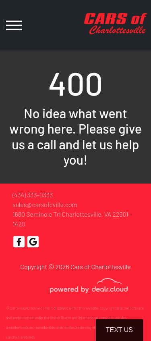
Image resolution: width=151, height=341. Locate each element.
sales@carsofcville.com (44, 204)
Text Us (119, 329)
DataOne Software (130, 308)
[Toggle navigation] (14, 25)
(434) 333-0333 (32, 195)
